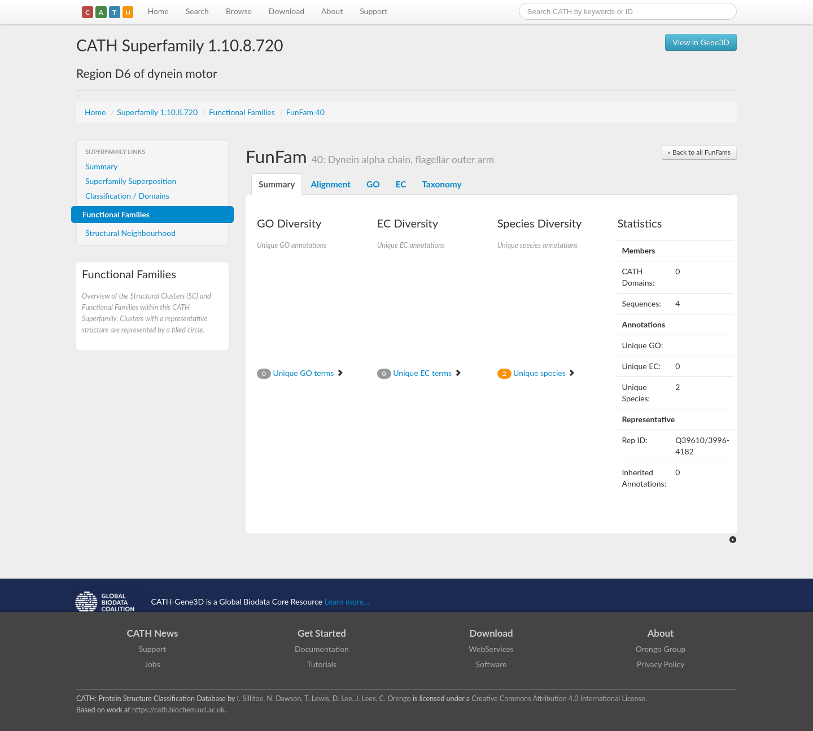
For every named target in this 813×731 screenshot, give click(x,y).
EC (401, 184)
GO (373, 184)
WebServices (491, 649)
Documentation (322, 649)
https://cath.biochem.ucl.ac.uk (178, 710)
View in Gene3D (700, 42)
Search (197, 11)
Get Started (322, 633)
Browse (239, 11)
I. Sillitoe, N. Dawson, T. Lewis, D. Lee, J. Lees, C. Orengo (324, 698)
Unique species (536, 373)
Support (373, 11)
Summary (101, 166)
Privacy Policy (660, 664)
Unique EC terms (419, 373)
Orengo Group (660, 649)
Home (157, 11)
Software (491, 664)
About (332, 11)
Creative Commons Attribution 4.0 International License (558, 698)
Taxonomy (441, 184)
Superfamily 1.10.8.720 (158, 112)
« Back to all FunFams (699, 152)
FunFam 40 (305, 112)
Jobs (152, 664)
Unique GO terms (300, 373)
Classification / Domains (127, 195)
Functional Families (243, 112)
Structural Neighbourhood (130, 233)
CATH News (152, 633)
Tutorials (321, 664)
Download (286, 11)
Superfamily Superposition (130, 181)
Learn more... (347, 601)
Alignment (331, 184)
